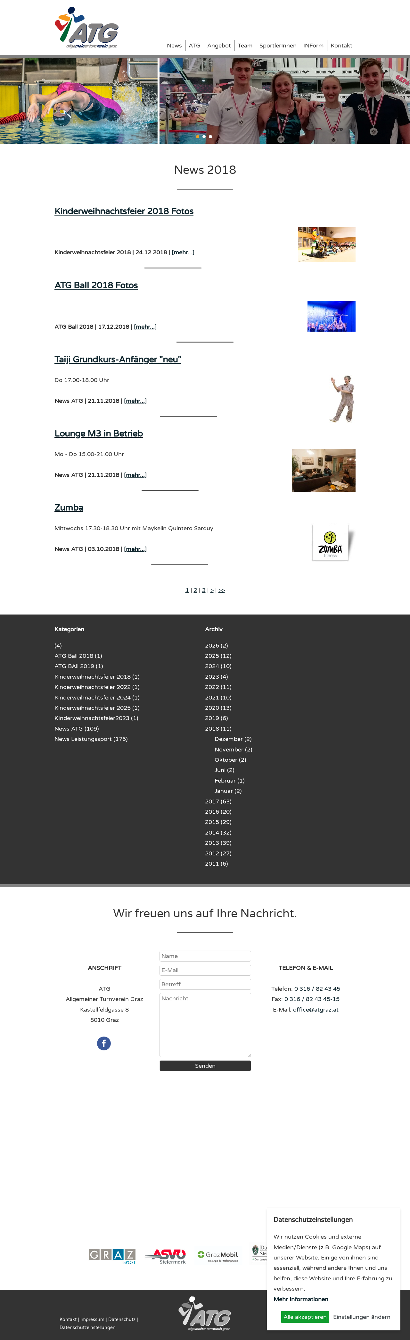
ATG (195, 45)
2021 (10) (218, 697)
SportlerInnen (278, 45)
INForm (313, 45)
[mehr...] (183, 252)
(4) (58, 645)
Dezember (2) (233, 738)
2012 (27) (218, 853)
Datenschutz (121, 1319)
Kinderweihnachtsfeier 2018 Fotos (123, 211)
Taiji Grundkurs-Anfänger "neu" (117, 359)
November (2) (233, 749)
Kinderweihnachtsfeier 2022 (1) (97, 687)
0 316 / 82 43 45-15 (312, 999)
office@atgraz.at (316, 1009)
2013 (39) (218, 842)
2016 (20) (218, 811)
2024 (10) (218, 666)
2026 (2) (216, 645)
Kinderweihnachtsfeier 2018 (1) (97, 676)
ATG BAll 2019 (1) (78, 666)
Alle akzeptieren (305, 1316)
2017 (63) (218, 801)
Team (245, 45)
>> (221, 590)
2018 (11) (218, 728)
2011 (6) (216, 863)
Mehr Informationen (301, 1299)
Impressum (92, 1319)
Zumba (68, 508)
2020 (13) (218, 707)
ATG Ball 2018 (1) (78, 655)
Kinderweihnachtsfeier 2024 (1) (97, 697)
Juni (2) (224, 770)
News (174, 45)
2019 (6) (216, 718)
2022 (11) (218, 687)
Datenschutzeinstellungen (88, 1327)
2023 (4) (216, 676)
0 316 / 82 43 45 (317, 988)
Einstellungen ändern (361, 1316)
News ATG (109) (76, 728)
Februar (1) (230, 780)
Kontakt (341, 45)
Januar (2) (228, 790)
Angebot (219, 45)
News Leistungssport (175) (91, 738)
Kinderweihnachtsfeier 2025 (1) (97, 707)
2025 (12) (218, 655)
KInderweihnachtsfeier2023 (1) (96, 718)
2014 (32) (218, 832)
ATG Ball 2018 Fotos (96, 285)
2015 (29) (218, 822)
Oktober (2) (230, 759)
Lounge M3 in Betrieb (98, 433)
